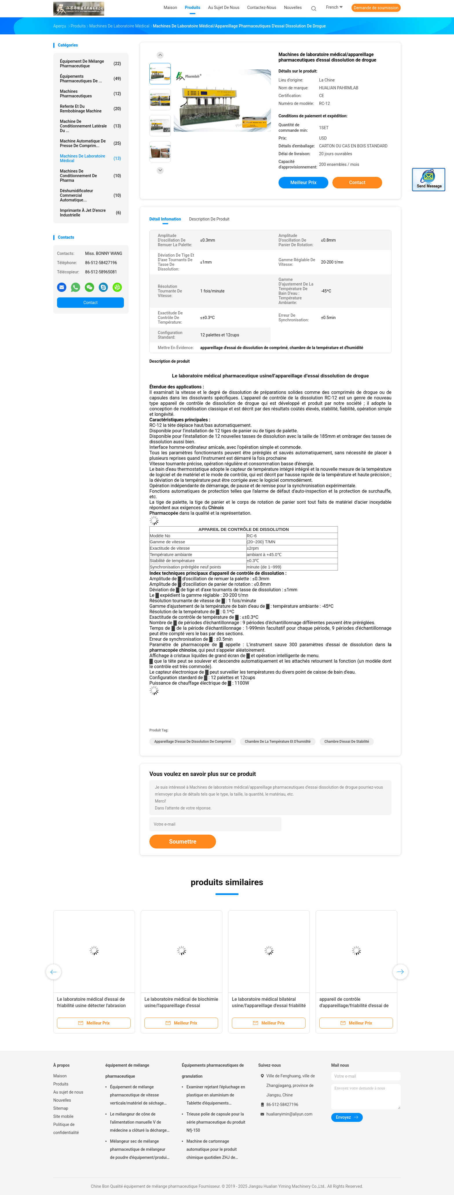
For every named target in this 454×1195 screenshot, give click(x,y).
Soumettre (182, 841)
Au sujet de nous (68, 1092)
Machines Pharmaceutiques (90, 93)
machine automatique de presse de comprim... (90, 143)
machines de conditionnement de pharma (90, 176)
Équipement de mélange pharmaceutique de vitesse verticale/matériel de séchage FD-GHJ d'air (137, 1096)
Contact (90, 302)
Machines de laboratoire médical (90, 158)
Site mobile (63, 1116)
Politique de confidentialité (66, 1128)
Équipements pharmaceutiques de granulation (213, 1071)
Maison (60, 1076)
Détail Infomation (165, 219)
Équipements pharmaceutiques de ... (90, 78)
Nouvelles (62, 1100)
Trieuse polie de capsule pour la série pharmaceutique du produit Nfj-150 (215, 1122)
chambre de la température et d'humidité (278, 742)
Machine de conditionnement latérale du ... (90, 126)
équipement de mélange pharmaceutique (90, 63)
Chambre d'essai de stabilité (347, 742)
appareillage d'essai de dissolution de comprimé (192, 742)
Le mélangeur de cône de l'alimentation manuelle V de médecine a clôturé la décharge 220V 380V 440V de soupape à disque (138, 1123)
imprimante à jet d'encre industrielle (90, 212)
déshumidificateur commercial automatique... (90, 195)
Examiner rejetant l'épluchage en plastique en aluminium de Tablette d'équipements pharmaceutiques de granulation (215, 1096)
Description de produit (209, 219)
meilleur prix (303, 182)
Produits (60, 1084)
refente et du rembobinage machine (90, 108)
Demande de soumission (376, 7)
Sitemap (60, 1108)
